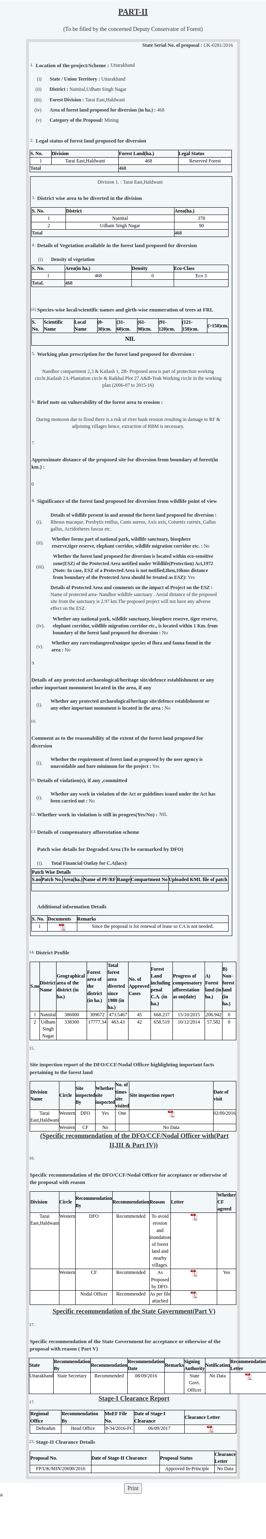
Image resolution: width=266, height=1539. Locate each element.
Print (132, 1488)
